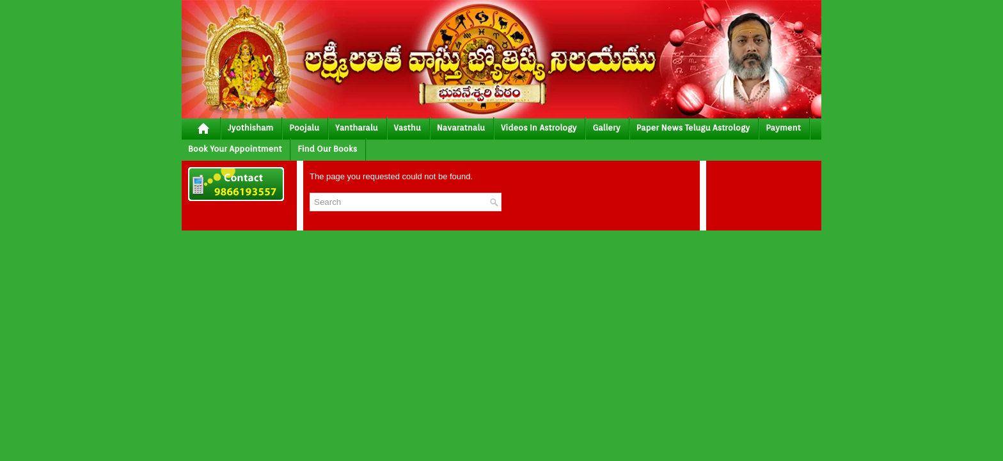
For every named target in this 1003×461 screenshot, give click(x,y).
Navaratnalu (461, 128)
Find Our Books (327, 149)
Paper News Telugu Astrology (693, 128)
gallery (606, 128)
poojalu (304, 128)
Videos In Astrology (538, 128)
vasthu (407, 128)
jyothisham (250, 128)
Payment (783, 128)
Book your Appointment (234, 149)
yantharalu (356, 128)
